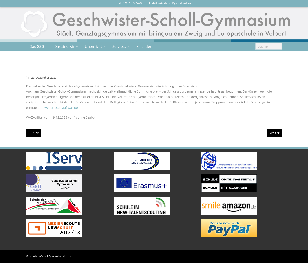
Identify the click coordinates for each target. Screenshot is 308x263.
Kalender (143, 46)
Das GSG (37, 46)
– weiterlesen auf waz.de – (61, 107)
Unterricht (93, 46)
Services (119, 46)
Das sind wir (64, 46)
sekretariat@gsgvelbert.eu (174, 3)
